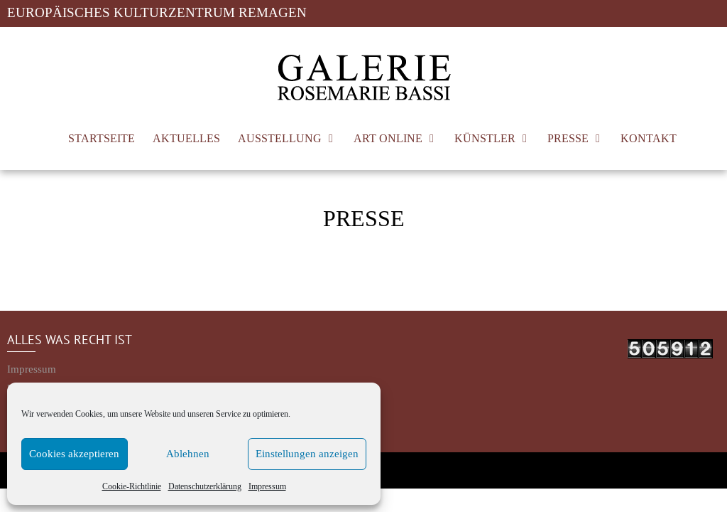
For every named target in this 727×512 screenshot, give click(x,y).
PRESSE (568, 138)
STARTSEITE (101, 138)
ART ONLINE (388, 138)
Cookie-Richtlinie (131, 486)
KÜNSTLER (484, 138)
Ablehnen (187, 454)
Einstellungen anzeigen (307, 454)
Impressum (267, 486)
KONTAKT (649, 138)
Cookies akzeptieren (74, 454)
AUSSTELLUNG (280, 138)
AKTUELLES (186, 138)
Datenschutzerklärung (204, 486)
